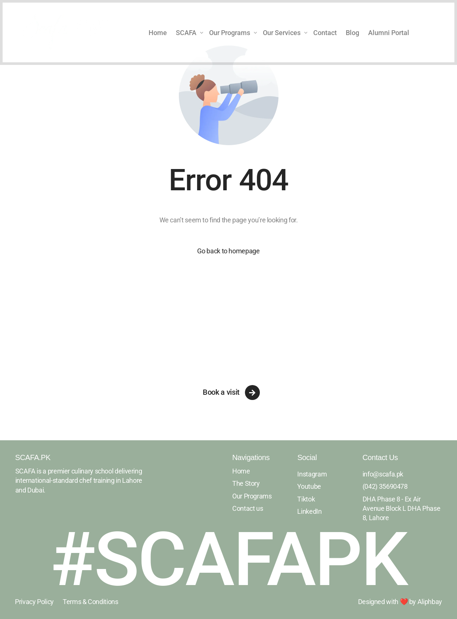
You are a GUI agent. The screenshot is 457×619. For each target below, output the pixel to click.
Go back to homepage (228, 251)
